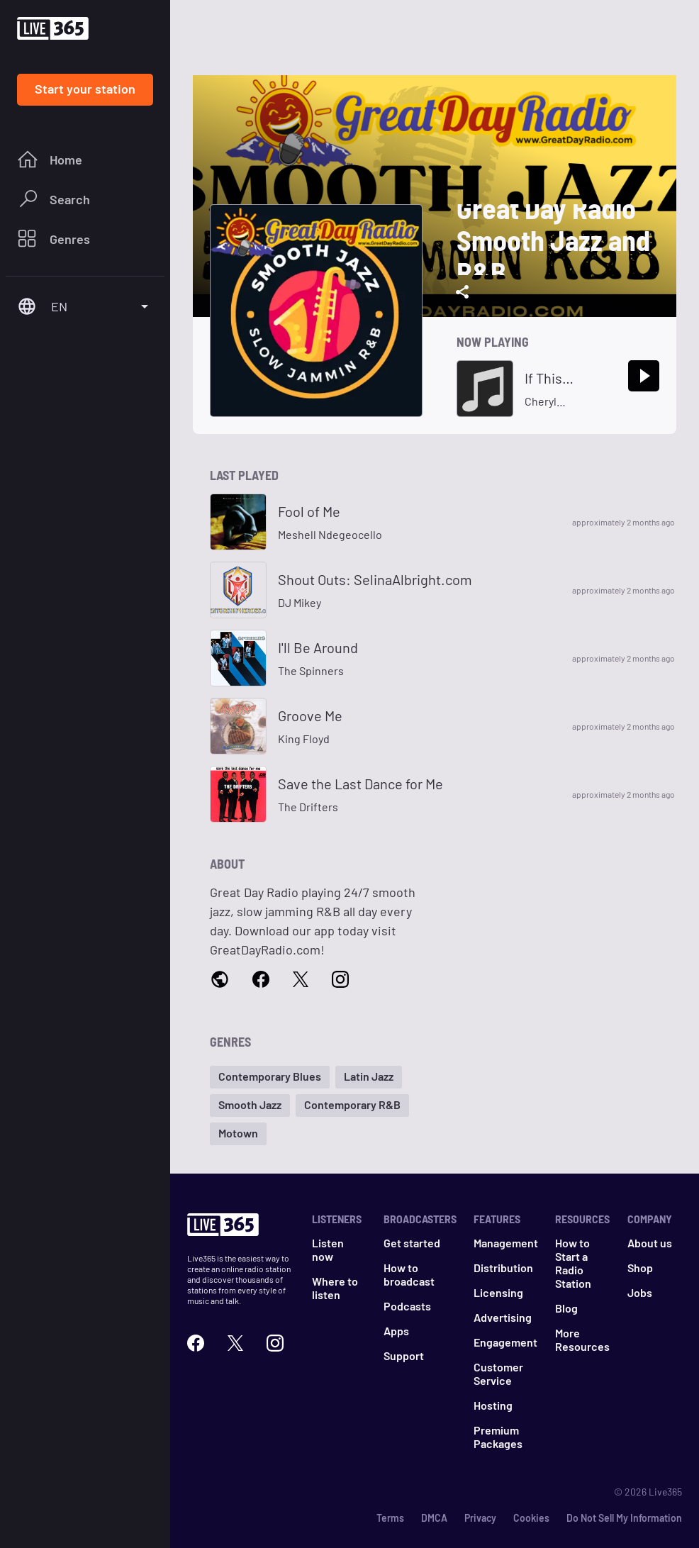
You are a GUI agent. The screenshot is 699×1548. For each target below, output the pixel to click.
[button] (270, 1077)
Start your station (85, 88)
